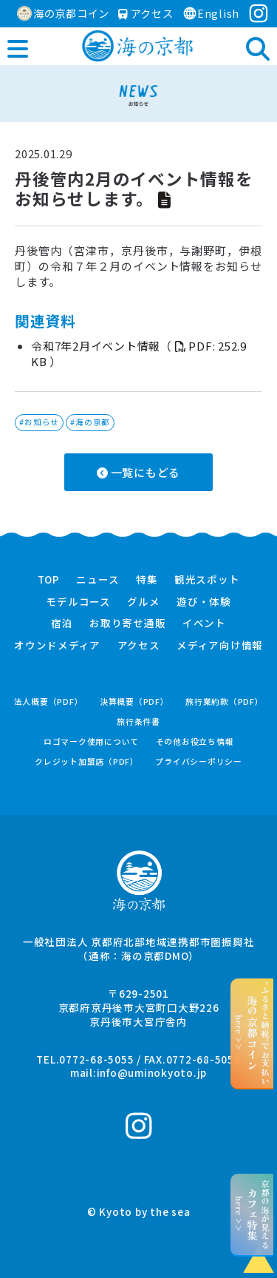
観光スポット (207, 580)
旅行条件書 (138, 721)
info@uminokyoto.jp (152, 1072)
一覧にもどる (138, 472)
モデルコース (78, 602)
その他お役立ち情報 (195, 741)
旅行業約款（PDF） (224, 701)
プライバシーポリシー (198, 761)
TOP (49, 580)
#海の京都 (90, 421)
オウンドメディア (57, 645)
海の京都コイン (63, 13)
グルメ (143, 602)
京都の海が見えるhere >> (252, 1214)
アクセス (145, 13)
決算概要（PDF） (134, 701)
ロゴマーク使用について (91, 741)
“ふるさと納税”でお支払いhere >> (252, 1033)
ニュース (97, 580)
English (210, 13)
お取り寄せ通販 (127, 623)
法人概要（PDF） (48, 701)
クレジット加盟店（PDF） (87, 761)
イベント (204, 623)
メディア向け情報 (220, 645)
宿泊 (62, 623)
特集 (147, 580)
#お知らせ (39, 421)
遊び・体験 (204, 602)
